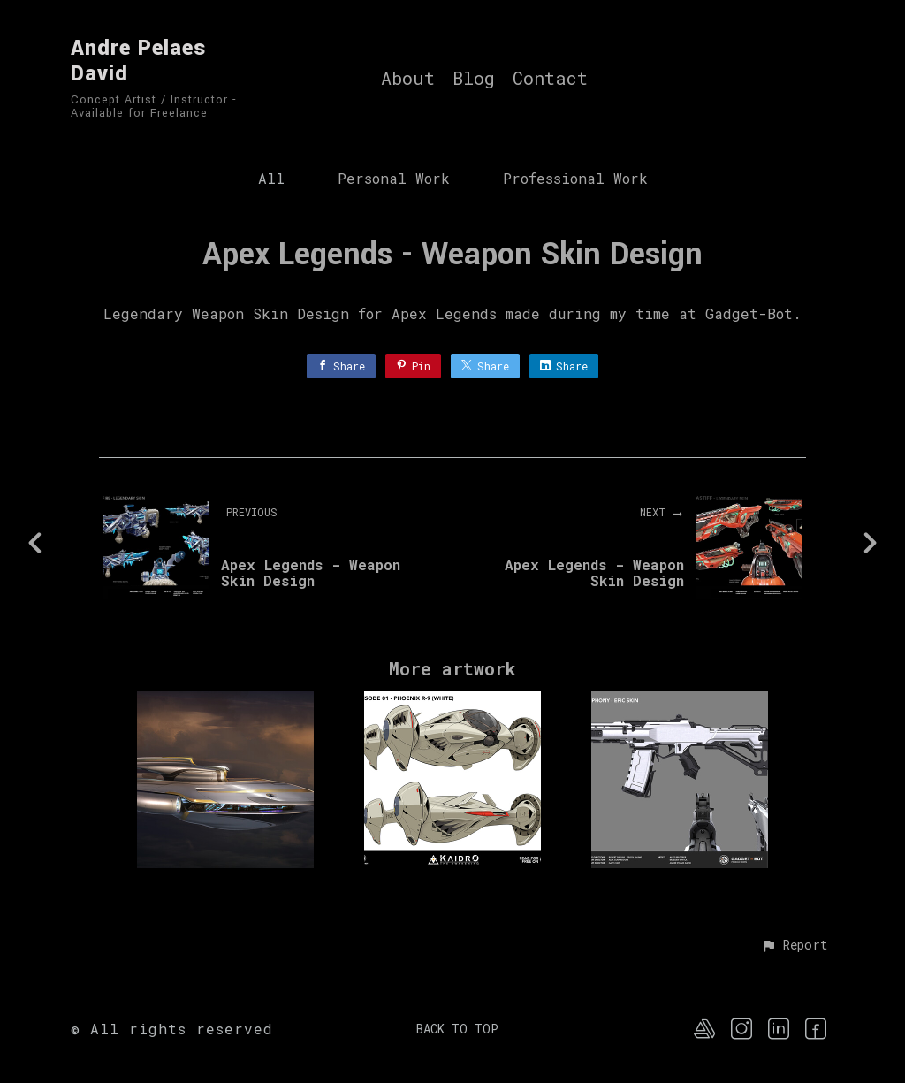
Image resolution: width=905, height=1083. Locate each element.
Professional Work (575, 178)
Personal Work (394, 178)
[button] (794, 946)
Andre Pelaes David (138, 61)
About (408, 78)
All (271, 178)
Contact (550, 78)
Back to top (457, 1028)
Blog (473, 78)
